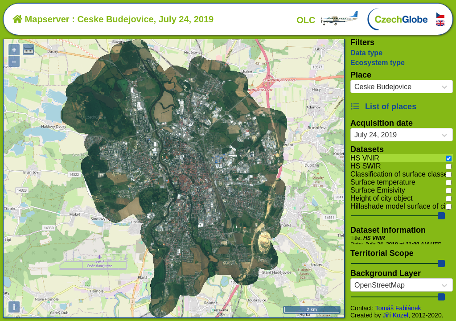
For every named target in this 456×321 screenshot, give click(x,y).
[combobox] (354, 87)
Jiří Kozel (395, 315)
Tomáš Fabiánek (398, 308)
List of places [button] (383, 106)
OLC (327, 20)
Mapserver (41, 19)
